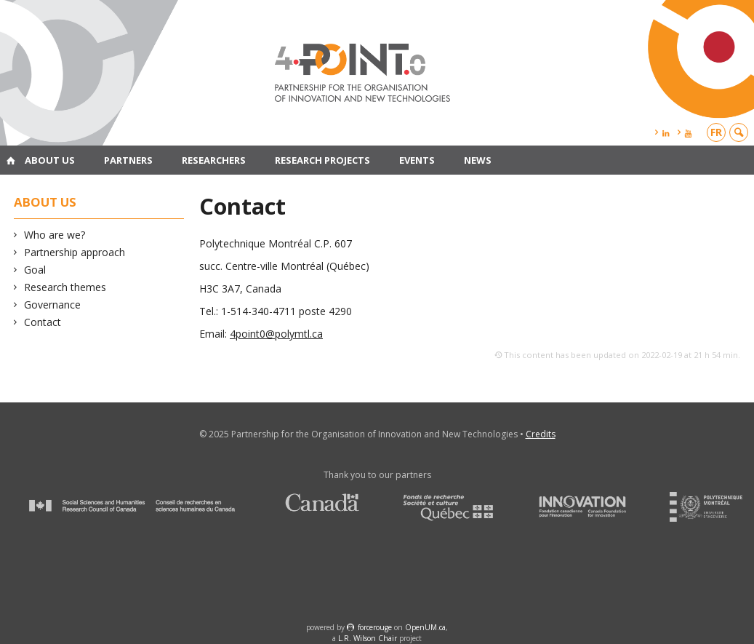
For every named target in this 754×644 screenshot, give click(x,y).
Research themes (65, 287)
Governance (53, 304)
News (478, 160)
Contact (43, 322)
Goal (35, 270)
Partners (128, 160)
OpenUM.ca (425, 627)
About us (50, 160)
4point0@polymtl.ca (276, 334)
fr (716, 132)
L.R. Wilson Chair (367, 638)
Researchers (214, 160)
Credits (541, 434)
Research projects (322, 160)
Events (417, 160)
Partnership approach (75, 252)
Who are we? (55, 235)
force (375, 627)
